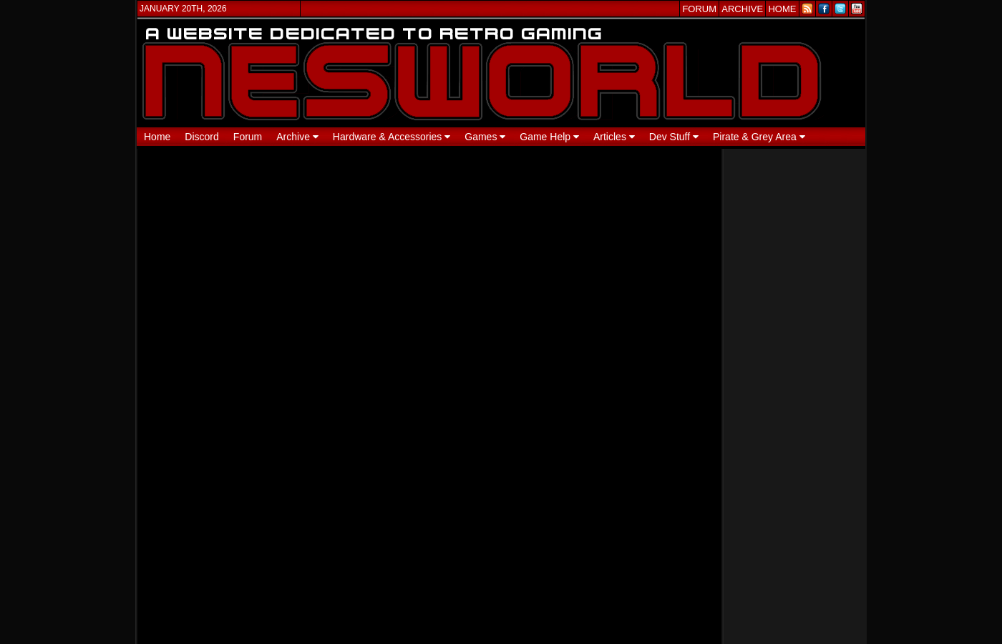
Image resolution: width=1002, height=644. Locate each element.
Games (484, 136)
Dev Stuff (674, 136)
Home (157, 136)
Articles (614, 136)
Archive (297, 136)
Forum (247, 136)
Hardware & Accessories (391, 136)
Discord (201, 136)
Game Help (549, 136)
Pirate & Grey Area (759, 136)
